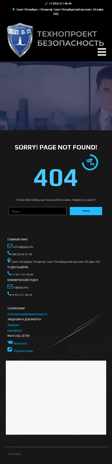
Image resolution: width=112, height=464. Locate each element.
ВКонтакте (20, 343)
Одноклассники (23, 350)
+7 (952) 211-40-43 (60, 3)
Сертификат (14, 330)
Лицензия (13, 324)
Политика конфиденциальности (27, 313)
